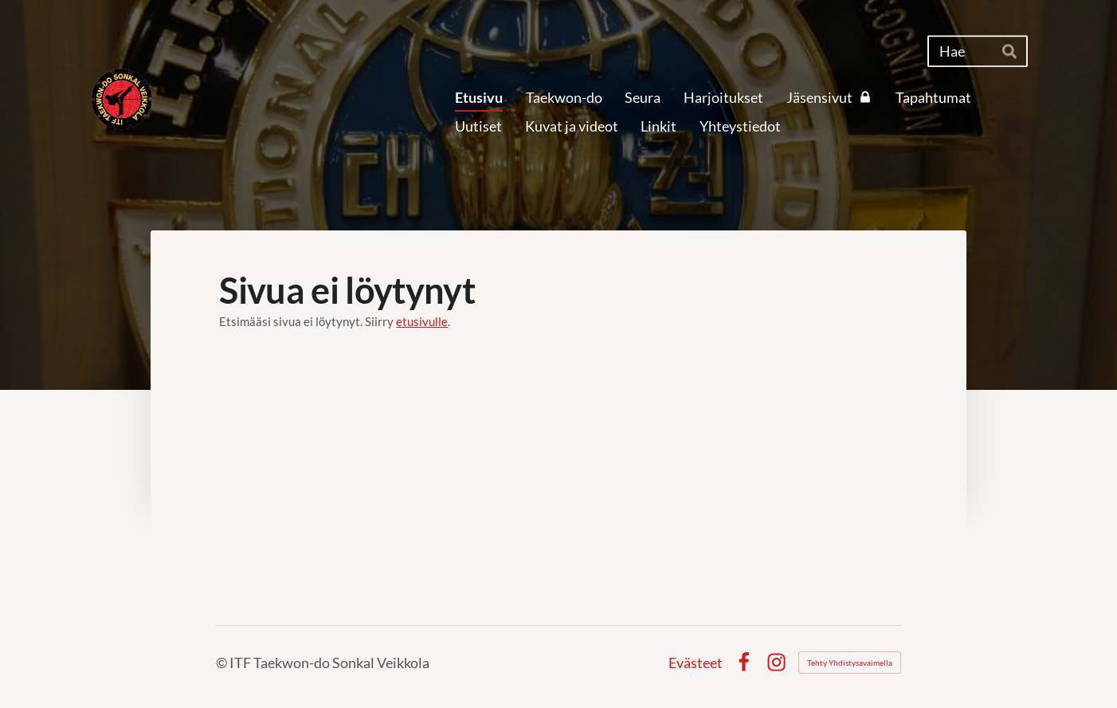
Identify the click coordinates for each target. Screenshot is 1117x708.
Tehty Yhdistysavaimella (849, 662)
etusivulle (422, 321)
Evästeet (695, 662)
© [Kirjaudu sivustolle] (222, 662)
